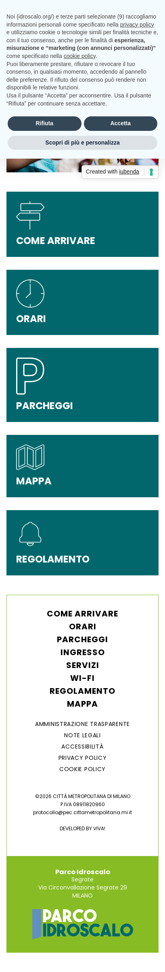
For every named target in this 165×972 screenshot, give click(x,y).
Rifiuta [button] (44, 123)
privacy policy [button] (137, 24)
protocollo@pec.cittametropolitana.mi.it (82, 812)
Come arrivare (82, 613)
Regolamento (82, 691)
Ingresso (83, 652)
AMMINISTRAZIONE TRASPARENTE (82, 724)
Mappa (82, 703)
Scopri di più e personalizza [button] (82, 142)
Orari (82, 626)
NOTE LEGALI (82, 735)
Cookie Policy (82, 769)
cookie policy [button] (80, 56)
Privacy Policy (82, 758)
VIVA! (99, 828)
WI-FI (82, 678)
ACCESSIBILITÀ (82, 746)
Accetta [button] (120, 123)
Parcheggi (82, 639)
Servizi (82, 665)
